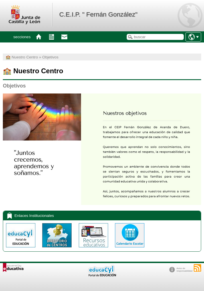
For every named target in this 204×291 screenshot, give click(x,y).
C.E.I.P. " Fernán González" (98, 14)
